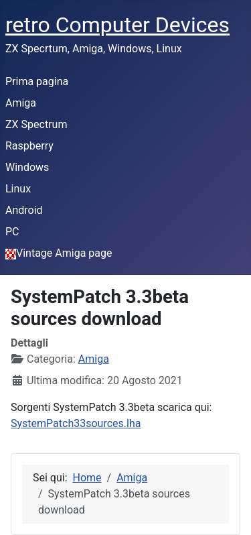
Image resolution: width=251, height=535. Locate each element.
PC (12, 231)
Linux (18, 188)
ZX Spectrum (36, 124)
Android (24, 210)
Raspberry (29, 145)
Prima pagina (36, 81)
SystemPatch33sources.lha (76, 423)
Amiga (20, 103)
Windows (27, 167)
